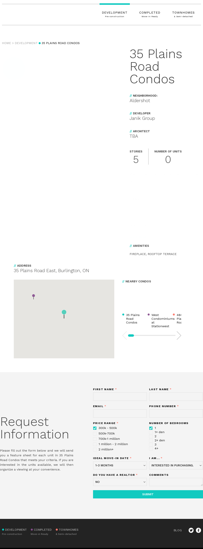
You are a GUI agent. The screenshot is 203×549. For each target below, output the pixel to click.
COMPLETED (149, 14)
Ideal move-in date (112, 458)
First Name (105, 389)
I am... (156, 458)
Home (6, 43)
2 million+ (103, 449)
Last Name (160, 389)
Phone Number (164, 406)
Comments (159, 474)
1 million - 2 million (110, 444)
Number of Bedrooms (169, 423)
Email (99, 406)
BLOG (178, 530)
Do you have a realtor (115, 474)
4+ (153, 448)
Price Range (106, 423)
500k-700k (104, 433)
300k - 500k (105, 428)
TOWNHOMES (183, 14)
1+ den (156, 432)
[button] (14, 68)
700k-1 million (106, 439)
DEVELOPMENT (114, 14)
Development (26, 43)
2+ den (157, 440)
